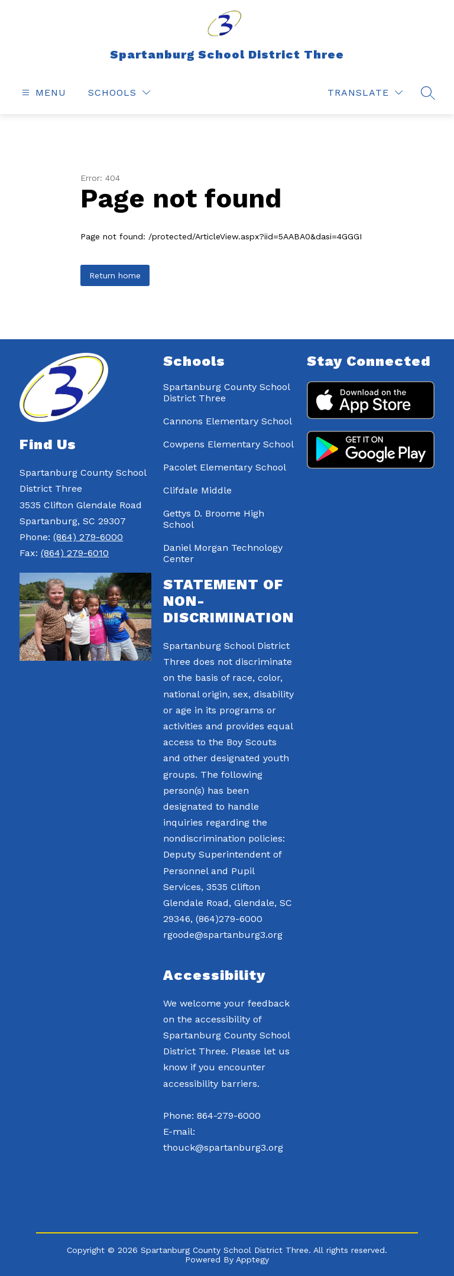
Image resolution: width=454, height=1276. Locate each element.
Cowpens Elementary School (228, 444)
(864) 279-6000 (88, 537)
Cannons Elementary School (227, 421)
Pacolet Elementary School (224, 467)
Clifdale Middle (197, 490)
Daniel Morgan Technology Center (223, 553)
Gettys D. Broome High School (213, 519)
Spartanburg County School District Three (226, 392)
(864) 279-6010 (75, 553)
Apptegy (252, 1259)
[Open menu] (42, 92)
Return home (115, 275)
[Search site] (428, 93)
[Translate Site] (365, 92)
